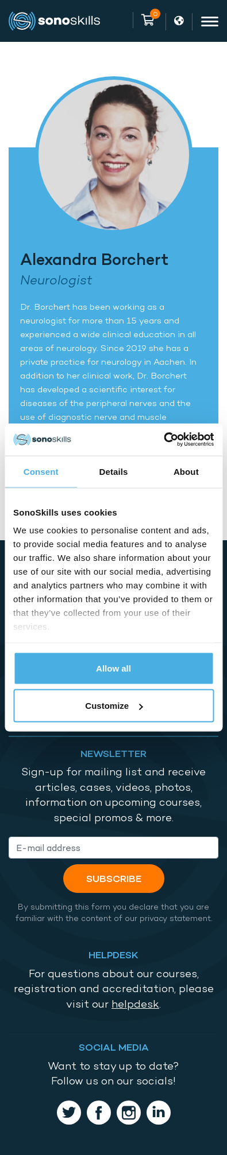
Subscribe (113, 878)
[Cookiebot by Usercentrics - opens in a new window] (163, 439)
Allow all (113, 668)
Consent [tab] (41, 471)
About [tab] (186, 471)
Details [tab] (113, 471)
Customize (114, 706)
